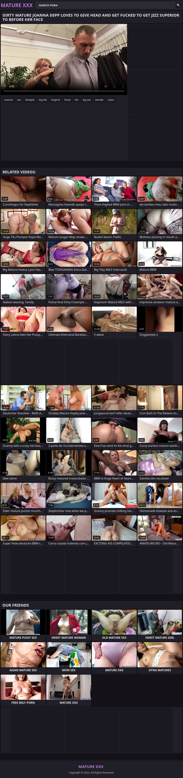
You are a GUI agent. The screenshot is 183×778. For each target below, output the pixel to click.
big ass (87, 99)
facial (67, 99)
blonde (99, 99)
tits (76, 99)
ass (19, 99)
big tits (43, 99)
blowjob (29, 99)
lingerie (55, 99)
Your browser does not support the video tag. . (64, 59)
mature (8, 99)
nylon (111, 99)
